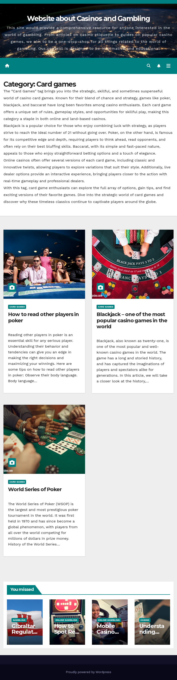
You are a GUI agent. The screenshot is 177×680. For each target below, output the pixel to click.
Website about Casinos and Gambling (88, 18)
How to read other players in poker (43, 317)
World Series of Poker (35, 489)
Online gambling (66, 620)
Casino (145, 620)
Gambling (19, 620)
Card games (17, 306)
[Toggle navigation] (168, 66)
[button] (148, 66)
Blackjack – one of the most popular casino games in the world (132, 320)
